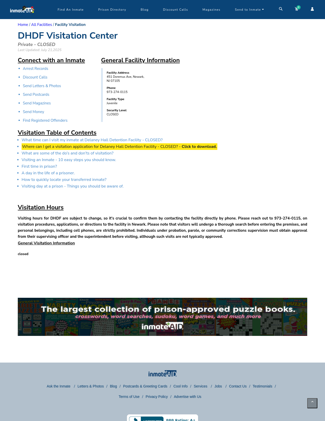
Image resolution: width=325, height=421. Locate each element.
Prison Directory (112, 10)
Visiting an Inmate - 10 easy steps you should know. (69, 160)
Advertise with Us (187, 397)
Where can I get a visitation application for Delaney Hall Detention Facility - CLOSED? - (119, 146)
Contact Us (238, 386)
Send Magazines (37, 103)
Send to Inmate (249, 10)
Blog (145, 10)
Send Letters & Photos (42, 85)
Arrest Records (35, 68)
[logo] (22, 18)
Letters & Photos (90, 386)
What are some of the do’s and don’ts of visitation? (67, 153)
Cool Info (180, 386)
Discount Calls (175, 10)
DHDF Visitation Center (68, 35)
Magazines (212, 10)
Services (201, 386)
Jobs (218, 386)
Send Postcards (36, 94)
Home (23, 24)
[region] (271, 105)
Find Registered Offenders (45, 120)
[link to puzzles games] (162, 317)
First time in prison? (39, 166)
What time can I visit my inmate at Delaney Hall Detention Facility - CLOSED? (92, 140)
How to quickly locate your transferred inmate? (64, 179)
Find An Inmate (71, 10)
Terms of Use (129, 397)
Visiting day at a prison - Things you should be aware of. (73, 186)
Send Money (33, 111)
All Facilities (41, 24)
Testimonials (262, 386)
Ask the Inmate (59, 386)
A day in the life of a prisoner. (48, 173)
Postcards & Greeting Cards (145, 386)
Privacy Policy (157, 397)
